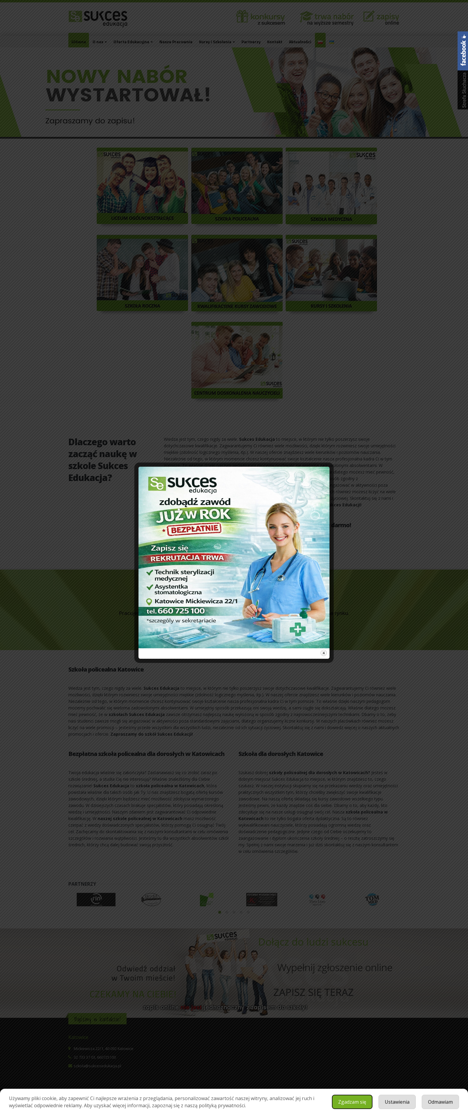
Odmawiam (440, 1102)
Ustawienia (397, 1102)
